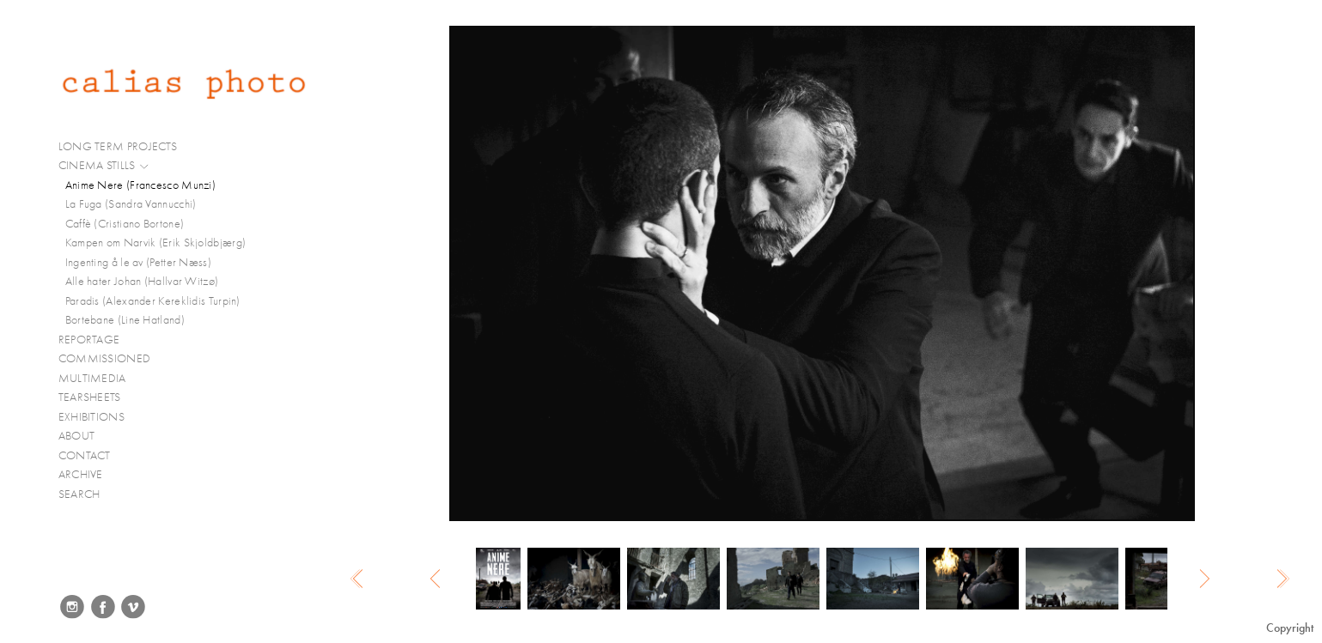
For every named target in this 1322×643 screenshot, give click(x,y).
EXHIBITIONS (91, 416)
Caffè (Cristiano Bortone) (125, 223)
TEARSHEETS (89, 397)
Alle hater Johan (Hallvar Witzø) (142, 281)
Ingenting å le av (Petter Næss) (138, 262)
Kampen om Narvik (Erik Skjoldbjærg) (156, 242)
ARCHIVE (80, 474)
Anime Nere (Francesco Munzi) (140, 185)
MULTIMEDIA (99, 378)
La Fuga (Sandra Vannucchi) (131, 203)
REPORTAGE (96, 340)
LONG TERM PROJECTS (125, 147)
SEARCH (79, 494)
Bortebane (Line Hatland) (125, 319)
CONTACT (84, 455)
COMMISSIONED (111, 359)
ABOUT (76, 435)
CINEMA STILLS (104, 166)
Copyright (1289, 628)
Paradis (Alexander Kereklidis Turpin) (153, 300)
